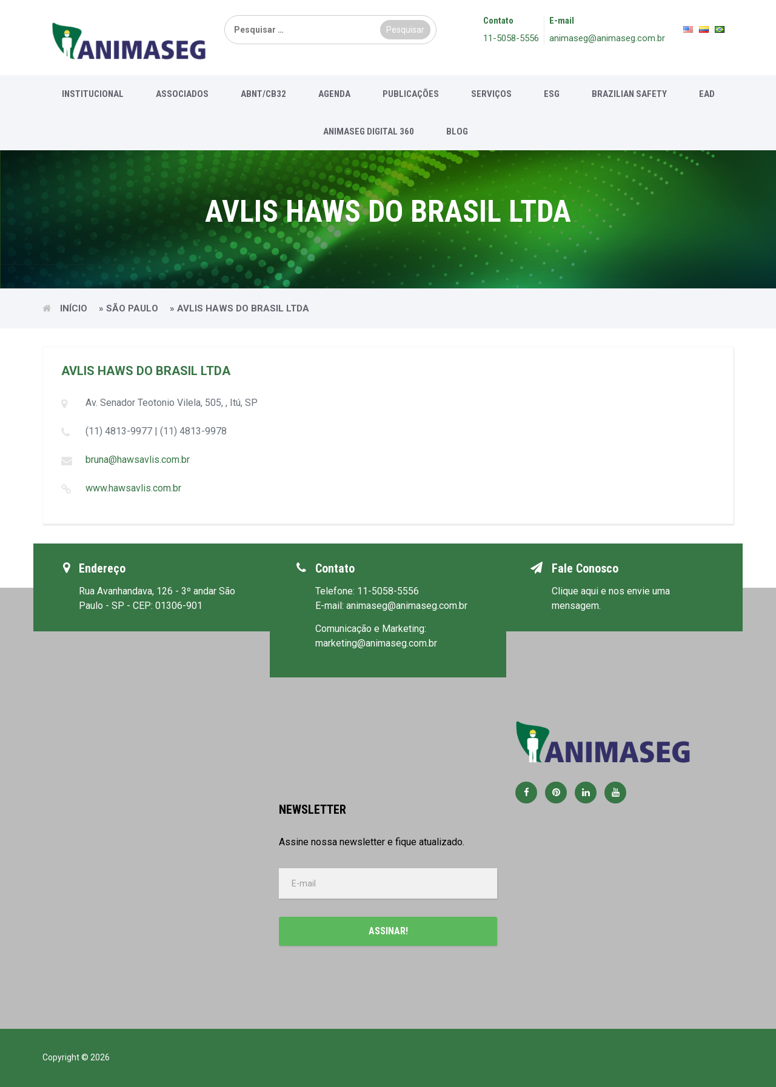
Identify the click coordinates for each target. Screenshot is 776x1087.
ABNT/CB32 (263, 93)
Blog (457, 131)
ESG (552, 93)
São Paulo (132, 308)
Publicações (411, 93)
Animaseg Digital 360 (368, 131)
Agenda (334, 93)
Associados (182, 93)
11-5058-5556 (511, 38)
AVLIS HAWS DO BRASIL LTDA (145, 371)
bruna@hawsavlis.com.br (137, 459)
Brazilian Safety (629, 93)
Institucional (93, 93)
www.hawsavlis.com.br (133, 488)
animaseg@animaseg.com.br (607, 38)
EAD (707, 93)
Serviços (491, 93)
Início (73, 308)
